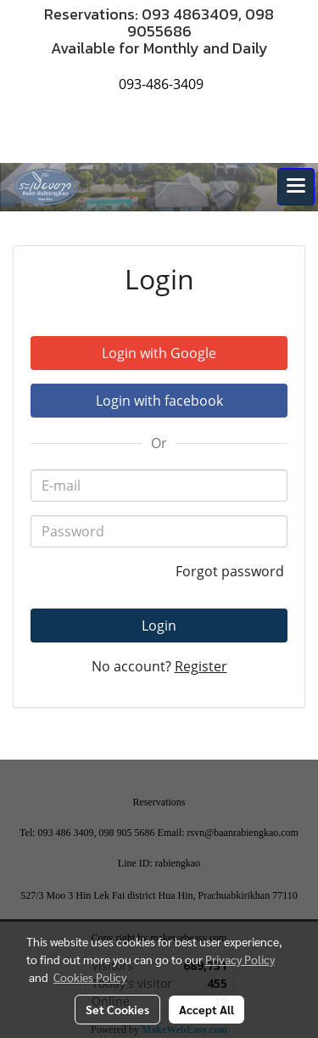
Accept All (206, 1009)
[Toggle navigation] (296, 186)
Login (159, 625)
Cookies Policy (89, 977)
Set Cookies (117, 1009)
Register (201, 666)
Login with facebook (159, 400)
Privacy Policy (240, 959)
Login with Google (159, 353)
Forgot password (231, 571)
